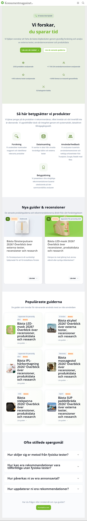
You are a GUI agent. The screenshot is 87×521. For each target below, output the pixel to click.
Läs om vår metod (30, 50)
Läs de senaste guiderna (55, 50)
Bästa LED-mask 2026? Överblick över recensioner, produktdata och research (63, 247)
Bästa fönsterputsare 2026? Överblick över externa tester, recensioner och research (22, 247)
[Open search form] (83, 3)
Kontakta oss (43, 510)
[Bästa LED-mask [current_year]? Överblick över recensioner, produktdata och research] (64, 226)
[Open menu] (78, 3)
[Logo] (17, 3)
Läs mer (33, 281)
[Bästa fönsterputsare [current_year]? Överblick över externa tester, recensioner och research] (23, 226)
